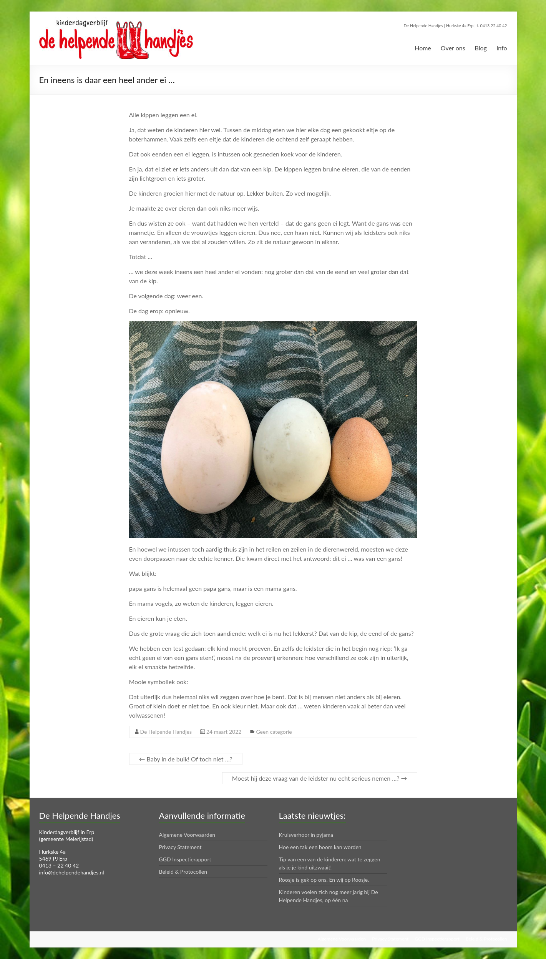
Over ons (453, 48)
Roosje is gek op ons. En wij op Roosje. (324, 879)
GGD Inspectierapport (185, 859)
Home (423, 48)
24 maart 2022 (223, 731)
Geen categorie (274, 731)
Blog (481, 48)
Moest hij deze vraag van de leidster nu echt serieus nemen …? (319, 778)
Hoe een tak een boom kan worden (320, 847)
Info (501, 48)
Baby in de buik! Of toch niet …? (185, 759)
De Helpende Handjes (166, 731)
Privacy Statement (180, 847)
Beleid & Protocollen (183, 871)
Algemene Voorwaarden (187, 834)
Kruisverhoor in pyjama (306, 834)
